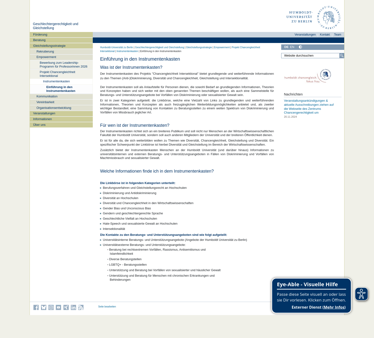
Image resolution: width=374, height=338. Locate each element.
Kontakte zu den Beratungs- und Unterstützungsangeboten (148, 235)
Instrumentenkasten (56, 81)
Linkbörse (113, 183)
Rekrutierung (45, 51)
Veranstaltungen (44, 113)
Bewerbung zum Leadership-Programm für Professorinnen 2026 (64, 64)
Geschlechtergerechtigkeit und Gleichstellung (159, 47)
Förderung (40, 34)
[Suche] (341, 55)
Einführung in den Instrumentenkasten (60, 88)
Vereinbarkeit (45, 102)
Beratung (39, 40)
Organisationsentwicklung (53, 108)
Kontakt (325, 34)
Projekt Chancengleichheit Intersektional (57, 73)
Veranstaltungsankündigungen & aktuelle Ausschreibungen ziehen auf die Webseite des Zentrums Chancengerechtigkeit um (308, 106)
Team (337, 34)
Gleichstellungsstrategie (49, 46)
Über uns (39, 125)
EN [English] (292, 47)
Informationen (42, 119)
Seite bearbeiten (107, 306)
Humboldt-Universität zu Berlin (116, 47)
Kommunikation (46, 96)
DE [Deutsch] (286, 47)
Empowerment (46, 57)
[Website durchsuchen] (312, 55)
